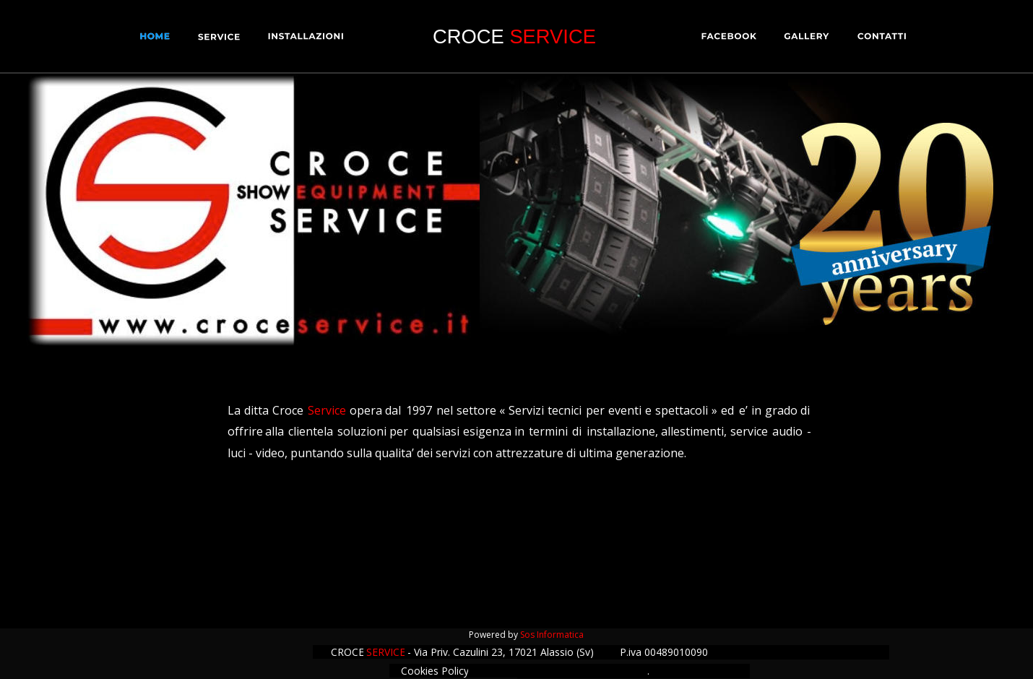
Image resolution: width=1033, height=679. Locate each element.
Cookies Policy (435, 671)
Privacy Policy (595, 667)
